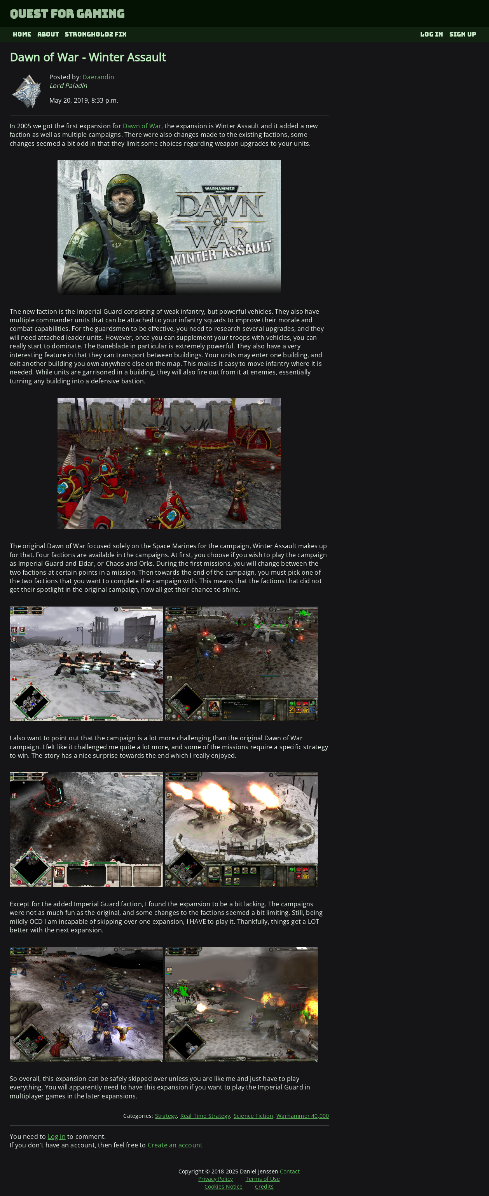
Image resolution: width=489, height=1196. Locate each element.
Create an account (175, 1145)
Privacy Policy (215, 1178)
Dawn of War (142, 126)
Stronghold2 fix (96, 34)
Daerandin (98, 77)
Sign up (462, 34)
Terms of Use (263, 1178)
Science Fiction (253, 1115)
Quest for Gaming (67, 13)
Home (22, 34)
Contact (290, 1171)
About (48, 34)
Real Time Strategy (205, 1115)
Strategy (166, 1115)
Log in (431, 34)
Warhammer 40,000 (302, 1115)
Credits (264, 1186)
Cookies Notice (223, 1186)
